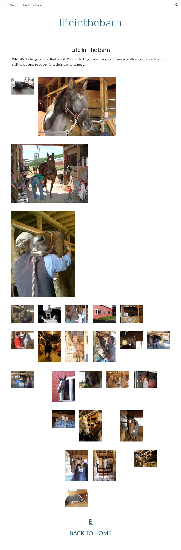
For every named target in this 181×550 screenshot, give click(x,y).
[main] (90, 22)
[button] (4, 5)
